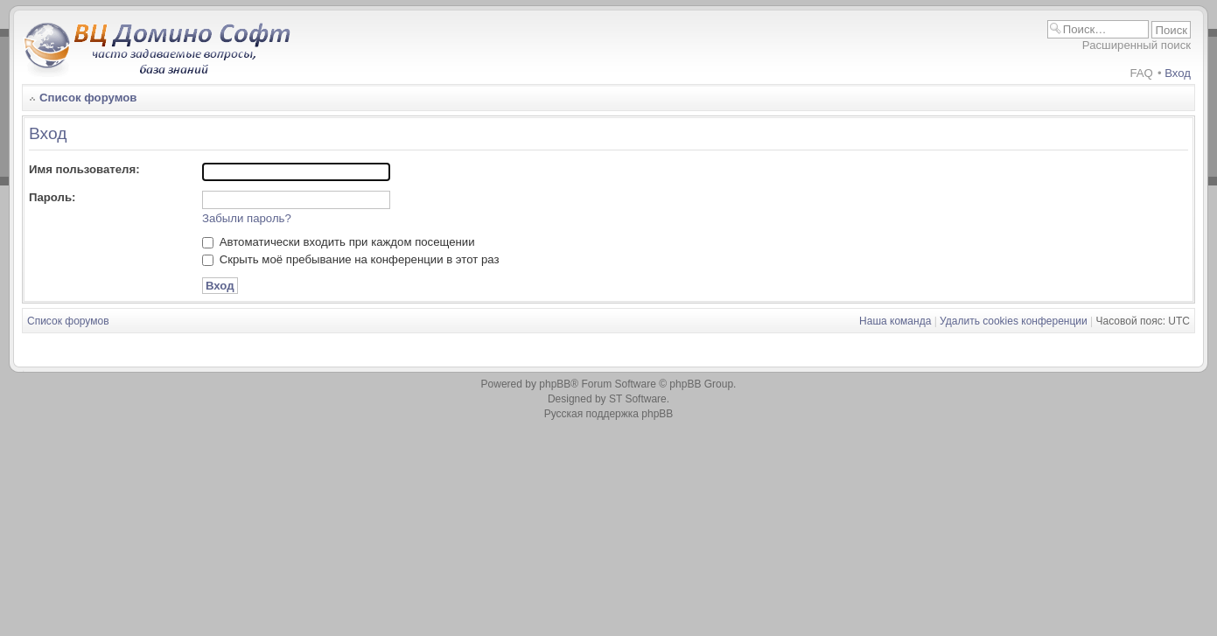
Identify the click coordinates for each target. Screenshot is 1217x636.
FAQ (1141, 73)
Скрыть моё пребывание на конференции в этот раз (351, 259)
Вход (1178, 73)
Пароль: (52, 197)
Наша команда (895, 321)
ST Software (638, 399)
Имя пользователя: (84, 169)
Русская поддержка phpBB (609, 414)
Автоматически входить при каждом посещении (338, 241)
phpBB (554, 384)
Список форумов (87, 97)
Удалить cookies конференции (1014, 321)
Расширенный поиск (1136, 45)
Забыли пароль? (246, 218)
